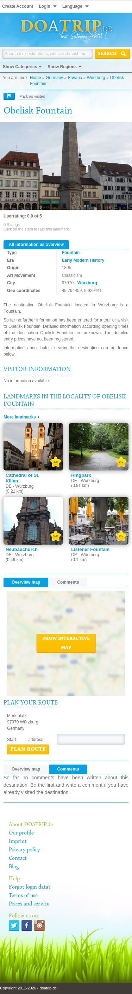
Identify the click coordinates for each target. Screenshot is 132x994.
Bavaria (75, 77)
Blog (14, 867)
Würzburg (96, 77)
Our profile (21, 833)
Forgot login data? (30, 887)
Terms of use (23, 895)
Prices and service (29, 904)
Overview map (26, 582)
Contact (18, 858)
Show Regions (62, 66)
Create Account (17, 6)
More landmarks (20, 417)
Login (44, 6)
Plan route (28, 749)
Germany (54, 77)
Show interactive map (66, 643)
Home (35, 77)
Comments (68, 582)
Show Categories (20, 66)
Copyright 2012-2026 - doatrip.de (28, 988)
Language (72, 6)
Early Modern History (83, 260)
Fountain (71, 252)
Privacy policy (24, 850)
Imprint (18, 841)
